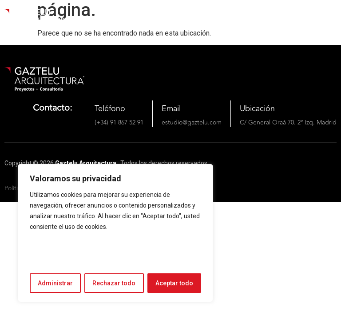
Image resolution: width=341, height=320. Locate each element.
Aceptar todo (174, 283)
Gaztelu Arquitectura (86, 163)
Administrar (55, 283)
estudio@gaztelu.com (192, 122)
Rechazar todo (113, 283)
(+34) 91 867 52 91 (119, 122)
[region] (115, 233)
